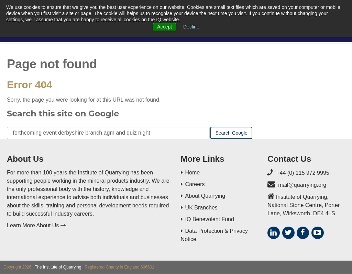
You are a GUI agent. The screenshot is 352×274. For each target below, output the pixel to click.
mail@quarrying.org (302, 185)
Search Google (231, 133)
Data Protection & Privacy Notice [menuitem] (214, 235)
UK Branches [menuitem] (201, 207)
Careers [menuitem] (195, 184)
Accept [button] (164, 27)
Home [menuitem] (192, 172)
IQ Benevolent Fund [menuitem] (209, 219)
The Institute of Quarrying (58, 267)
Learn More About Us (36, 225)
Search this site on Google (63, 113)
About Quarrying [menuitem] (205, 196)
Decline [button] (191, 27)
